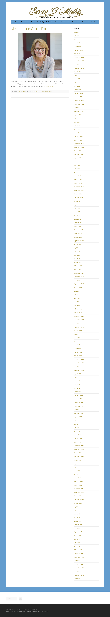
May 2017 (77, 428)
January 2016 (78, 485)
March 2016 (77, 478)
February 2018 (78, 395)
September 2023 (79, 154)
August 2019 (78, 330)
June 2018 (77, 381)
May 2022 (77, 212)
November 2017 (79, 406)
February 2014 (78, 550)
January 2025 (78, 97)
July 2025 (76, 75)
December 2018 (79, 359)
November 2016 (79, 449)
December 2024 (79, 100)
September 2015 (79, 499)
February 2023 (78, 179)
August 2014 (78, 535)
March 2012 (77, 578)
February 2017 (78, 438)
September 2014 (79, 532)
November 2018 (79, 363)
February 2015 (78, 525)
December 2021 (79, 230)
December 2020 (79, 273)
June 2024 (77, 122)
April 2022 (77, 215)
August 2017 (78, 417)
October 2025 (78, 64)
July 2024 (76, 118)
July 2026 (76, 32)
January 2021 (78, 269)
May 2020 (77, 298)
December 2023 (79, 143)
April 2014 (77, 546)
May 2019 (77, 341)
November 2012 (79, 568)
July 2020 (76, 291)
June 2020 (77, 294)
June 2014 (77, 539)
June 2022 (77, 208)
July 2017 (76, 420)
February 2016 (78, 481)
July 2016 (76, 463)
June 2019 (77, 338)
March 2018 (77, 392)
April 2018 (77, 388)
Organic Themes (21, 611)
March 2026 (77, 46)
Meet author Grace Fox (29, 28)
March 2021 (77, 262)
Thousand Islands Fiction (27, 22)
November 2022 (79, 190)
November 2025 (79, 61)
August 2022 (78, 201)
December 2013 (79, 553)
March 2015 (77, 521)
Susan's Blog (22, 91)
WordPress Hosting (32, 611)
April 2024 (77, 129)
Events (57, 22)
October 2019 (78, 323)
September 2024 (79, 111)
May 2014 (77, 543)
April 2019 (77, 345)
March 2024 (77, 133)
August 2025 (78, 72)
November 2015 (79, 492)
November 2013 (79, 557)
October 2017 (78, 410)
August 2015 (78, 503)
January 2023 (78, 183)
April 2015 (77, 517)
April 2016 (77, 474)
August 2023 (78, 158)
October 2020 (78, 280)
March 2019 (77, 348)
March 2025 (77, 90)
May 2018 (77, 384)
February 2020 (78, 309)
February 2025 (78, 93)
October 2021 (78, 237)
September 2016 (79, 456)
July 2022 (76, 205)
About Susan (15, 22)
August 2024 (78, 115)
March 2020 (77, 305)
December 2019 (79, 316)
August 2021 (78, 244)
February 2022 (78, 223)
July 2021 (76, 248)
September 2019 (79, 327)
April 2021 (77, 258)
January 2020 (78, 312)
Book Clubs (49, 22)
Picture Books (76, 22)
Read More (49, 86)
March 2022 (77, 219)
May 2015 (77, 514)
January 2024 (78, 140)
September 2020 (79, 284)
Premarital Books (65, 22)
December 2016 (79, 445)
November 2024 (79, 104)
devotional (35, 91)
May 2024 (77, 125)
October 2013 (78, 561)
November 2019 (79, 320)
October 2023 (78, 151)
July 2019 (76, 334)
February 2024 (78, 136)
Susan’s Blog (40, 22)
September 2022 (79, 197)
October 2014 (78, 528)
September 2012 (79, 575)
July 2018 (76, 377)
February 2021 (78, 266)
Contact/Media (91, 22)
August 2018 (78, 374)
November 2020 (79, 277)
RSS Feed (40, 611)
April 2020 (77, 302)
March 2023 (77, 176)
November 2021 (79, 233)
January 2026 (78, 54)
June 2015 (77, 510)
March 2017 (77, 435)
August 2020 (78, 287)
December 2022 (79, 187)
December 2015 (79, 489)
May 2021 (77, 255)
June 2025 (77, 79)
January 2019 (78, 356)
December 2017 (79, 402)
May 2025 (77, 82)
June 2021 (77, 251)
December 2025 (79, 57)
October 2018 (78, 366)
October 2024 (78, 108)
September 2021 (79, 241)
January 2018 (78, 399)
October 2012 (78, 571)
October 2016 (78, 453)
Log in (46, 611)
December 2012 (79, 564)
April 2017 (77, 431)
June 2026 (77, 36)
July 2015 (76, 507)
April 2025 (77, 86)
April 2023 (77, 172)
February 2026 (78, 50)
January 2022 (78, 226)
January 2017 (78, 442)
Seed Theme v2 (10, 611)
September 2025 (79, 68)
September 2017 (79, 413)
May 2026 (77, 39)
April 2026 (77, 43)
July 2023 (76, 161)
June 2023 (77, 165)
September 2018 (79, 370)
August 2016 (78, 460)
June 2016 (77, 467)
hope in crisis (48, 91)
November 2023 (79, 147)
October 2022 (78, 194)
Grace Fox (41, 91)
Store (83, 22)
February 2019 (78, 352)
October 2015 (78, 496)
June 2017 (77, 424)
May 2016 (77, 471)
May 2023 (77, 169)
